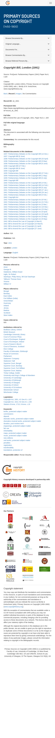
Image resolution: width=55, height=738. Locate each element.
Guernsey (7, 303)
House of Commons (11, 354)
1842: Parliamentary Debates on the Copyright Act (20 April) (26, 214)
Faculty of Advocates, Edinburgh (16, 351)
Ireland (6, 306)
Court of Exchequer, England (14, 339)
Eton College (8, 349)
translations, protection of (13, 450)
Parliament (8, 356)
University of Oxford (11, 385)
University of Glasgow (12, 383)
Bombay (7, 294)
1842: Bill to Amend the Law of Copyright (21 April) (22, 226)
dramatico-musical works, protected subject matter (22, 421)
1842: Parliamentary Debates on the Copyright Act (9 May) (25, 216)
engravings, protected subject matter (17, 426)
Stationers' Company (11, 358)
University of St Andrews (13, 387)
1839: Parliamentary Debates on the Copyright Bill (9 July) (25, 178)
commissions (8, 414)
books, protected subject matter (15, 411)
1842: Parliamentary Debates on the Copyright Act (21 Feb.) (26, 202)
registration (8, 445)
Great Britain (8, 301)
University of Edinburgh (12, 380)
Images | (19, 94)
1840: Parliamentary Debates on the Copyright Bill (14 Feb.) (26, 185)
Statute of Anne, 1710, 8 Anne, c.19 (17, 404)
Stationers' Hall (9, 361)
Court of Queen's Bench (12, 344)
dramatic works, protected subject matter (19, 419)
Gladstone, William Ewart (13, 272)
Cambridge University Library (14, 334)
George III (7, 269)
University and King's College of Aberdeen (19, 375)
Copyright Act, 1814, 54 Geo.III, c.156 (18, 402)
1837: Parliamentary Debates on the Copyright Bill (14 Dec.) (26, 154)
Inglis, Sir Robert (10, 274)
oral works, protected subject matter (17, 440)
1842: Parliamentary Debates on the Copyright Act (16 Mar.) (26, 207)
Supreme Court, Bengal (12, 363)
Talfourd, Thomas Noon (12, 279)
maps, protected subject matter (15, 433)
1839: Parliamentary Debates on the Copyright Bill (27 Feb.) (26, 173)
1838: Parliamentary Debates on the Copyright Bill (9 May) (25, 161)
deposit (6, 416)
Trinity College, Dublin (12, 373)
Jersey (6, 308)
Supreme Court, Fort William (14, 368)
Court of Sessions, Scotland (14, 346)
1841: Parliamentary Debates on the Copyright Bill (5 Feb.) (25, 195)
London (14, 248)
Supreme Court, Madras (12, 371)
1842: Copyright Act (11, 197)
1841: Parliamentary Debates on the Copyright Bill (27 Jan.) (26, 190)
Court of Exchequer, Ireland (14, 342)
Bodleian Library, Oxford (13, 330)
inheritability (8, 431)
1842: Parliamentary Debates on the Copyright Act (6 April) (25, 212)
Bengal (6, 291)
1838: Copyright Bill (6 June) (14, 168)
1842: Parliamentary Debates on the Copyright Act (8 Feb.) (25, 200)
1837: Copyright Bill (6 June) (14, 156)
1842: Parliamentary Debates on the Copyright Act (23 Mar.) (26, 209)
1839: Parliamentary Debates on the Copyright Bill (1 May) (25, 176)
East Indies (8, 296)
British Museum (9, 332)
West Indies (8, 315)
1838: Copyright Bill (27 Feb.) (14, 166)
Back (5, 94)
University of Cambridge (12, 378)
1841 (10, 243)
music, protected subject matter (15, 436)
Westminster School (11, 390)
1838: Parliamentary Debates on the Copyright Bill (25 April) (26, 159)
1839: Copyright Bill (11, 171)
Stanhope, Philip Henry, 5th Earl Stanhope (19, 277)
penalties (7, 443)
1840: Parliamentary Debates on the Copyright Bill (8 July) (25, 188)
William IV (7, 284)
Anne (6, 267)
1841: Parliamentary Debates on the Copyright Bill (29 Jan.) (26, 192)
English (15, 253)
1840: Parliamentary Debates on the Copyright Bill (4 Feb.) (25, 183)
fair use (6, 428)
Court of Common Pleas (12, 337)
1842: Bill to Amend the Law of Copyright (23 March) (23, 224)
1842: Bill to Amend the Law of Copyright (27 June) (23, 229)
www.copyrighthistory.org (13, 607)
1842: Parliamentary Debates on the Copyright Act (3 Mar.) (25, 204)
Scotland (7, 313)
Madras (6, 310)
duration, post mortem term (14, 423)
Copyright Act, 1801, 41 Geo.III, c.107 (18, 399)
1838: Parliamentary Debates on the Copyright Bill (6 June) (26, 164)
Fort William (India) (11, 298)
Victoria (6, 281)
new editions (8, 438)
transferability (9, 448)
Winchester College (11, 392)
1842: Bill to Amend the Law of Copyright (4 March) (23, 221)
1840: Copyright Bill (11, 180)
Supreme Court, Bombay (13, 366)
